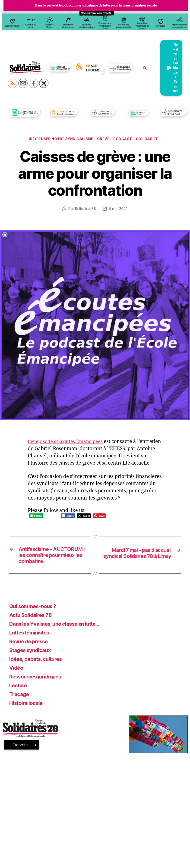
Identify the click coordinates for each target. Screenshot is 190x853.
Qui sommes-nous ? (35, 608)
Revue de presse (31, 644)
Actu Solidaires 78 (32, 617)
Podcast (123, 139)
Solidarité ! (150, 139)
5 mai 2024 (118, 209)
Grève (103, 139)
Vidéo (17, 670)
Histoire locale (27, 705)
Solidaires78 (85, 209)
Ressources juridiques (38, 679)
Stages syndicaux (32, 652)
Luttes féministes (32, 635)
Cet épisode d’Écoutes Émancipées (67, 442)
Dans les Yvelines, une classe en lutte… (60, 626)
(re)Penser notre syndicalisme (60, 139)
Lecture (19, 687)
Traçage (20, 696)
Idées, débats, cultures (38, 661)
